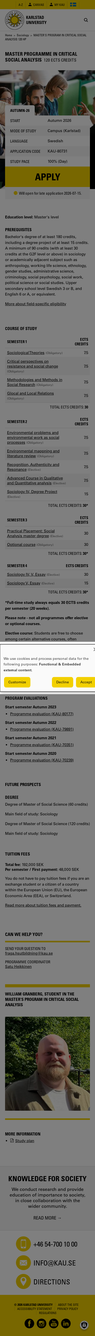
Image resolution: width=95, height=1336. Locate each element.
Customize (17, 682)
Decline (62, 682)
